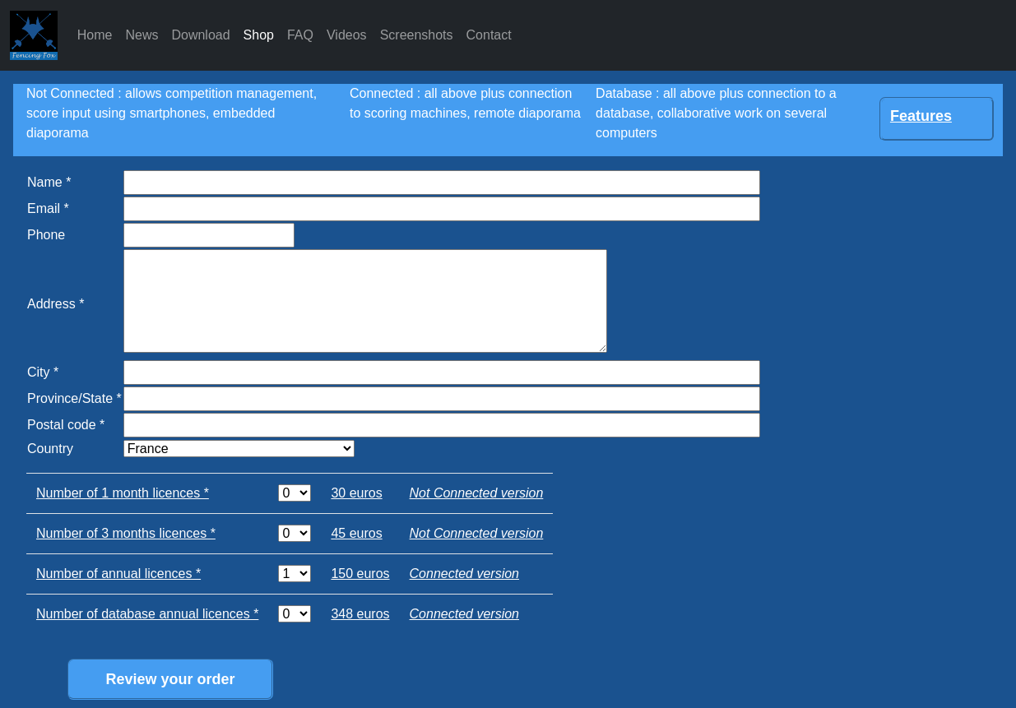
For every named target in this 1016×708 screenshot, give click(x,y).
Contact (489, 35)
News (141, 35)
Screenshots (416, 35)
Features (921, 116)
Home (95, 35)
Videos (347, 35)
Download (200, 35)
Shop (259, 35)
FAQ (300, 35)
